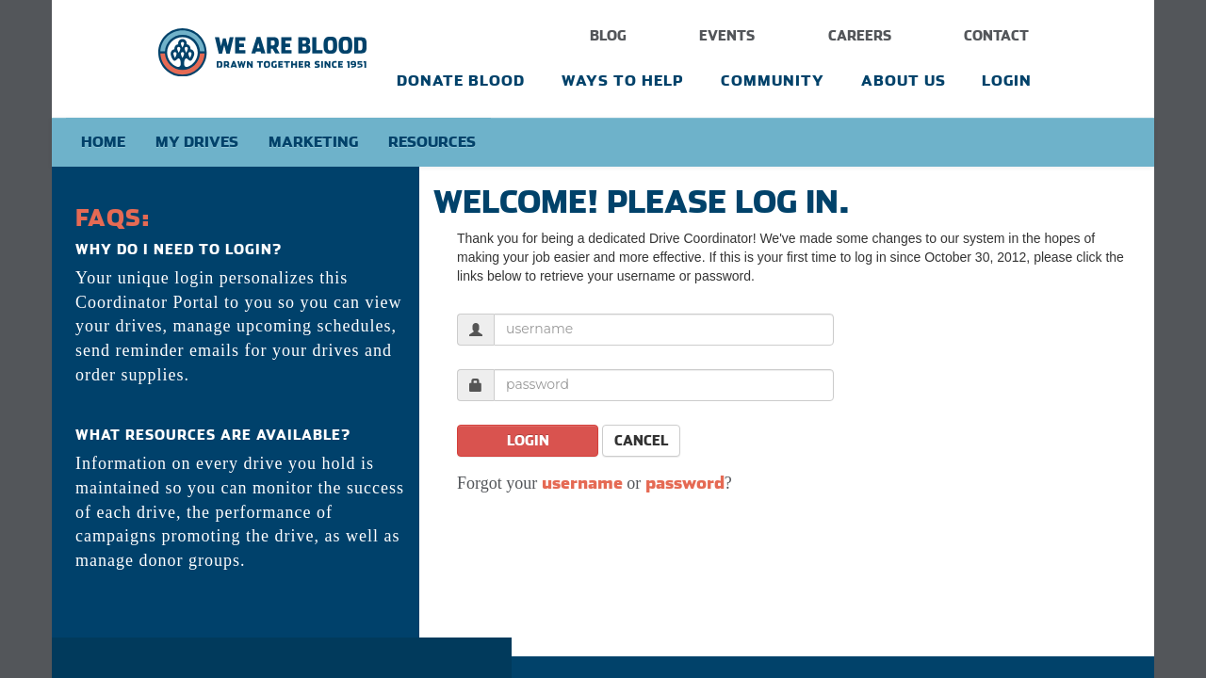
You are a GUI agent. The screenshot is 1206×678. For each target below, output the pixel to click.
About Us (903, 81)
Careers (859, 35)
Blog (608, 35)
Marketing (313, 142)
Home (103, 142)
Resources (432, 142)
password (685, 482)
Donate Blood (461, 81)
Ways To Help (623, 81)
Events (727, 35)
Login (1007, 81)
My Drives (196, 142)
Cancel (641, 440)
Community (772, 81)
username (582, 482)
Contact (996, 35)
